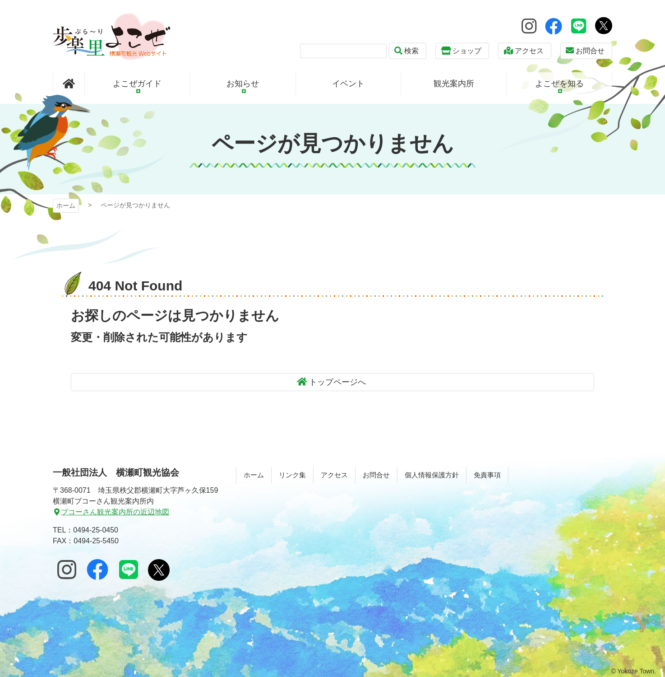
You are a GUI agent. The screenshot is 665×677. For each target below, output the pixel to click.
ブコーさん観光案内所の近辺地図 (115, 512)
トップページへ (337, 382)
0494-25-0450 (95, 530)
